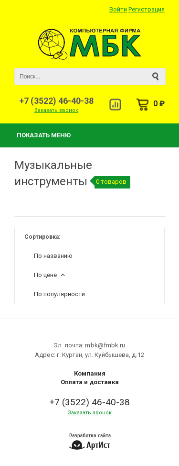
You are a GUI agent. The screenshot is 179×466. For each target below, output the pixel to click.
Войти (118, 9)
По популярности (59, 294)
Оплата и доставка (90, 382)
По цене (50, 274)
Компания (89, 373)
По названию (53, 255)
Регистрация (146, 9)
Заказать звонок (56, 110)
